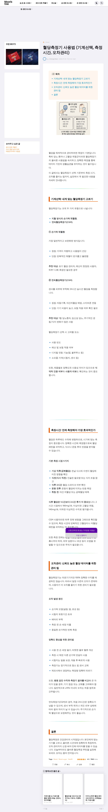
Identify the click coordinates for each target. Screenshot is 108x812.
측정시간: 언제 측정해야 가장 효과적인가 (73, 82)
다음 (45, 809)
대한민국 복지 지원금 (13, 151)
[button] (96, 3)
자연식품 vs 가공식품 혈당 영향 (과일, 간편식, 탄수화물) (52, 798)
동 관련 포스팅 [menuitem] (26, 9)
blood (47, 42)
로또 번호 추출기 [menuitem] (42, 3)
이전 (100, 809)
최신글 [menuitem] (53, 3)
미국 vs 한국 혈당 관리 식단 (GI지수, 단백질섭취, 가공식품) (93, 798)
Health (70, 759)
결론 (56, 94)
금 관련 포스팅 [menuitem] (66, 3)
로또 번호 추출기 (11, 147)
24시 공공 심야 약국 (12, 149)
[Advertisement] (54, 24)
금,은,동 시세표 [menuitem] (25, 3)
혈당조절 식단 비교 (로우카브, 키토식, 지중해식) (73, 798)
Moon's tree (8, 3)
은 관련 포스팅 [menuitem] (82, 3)
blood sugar (63, 759)
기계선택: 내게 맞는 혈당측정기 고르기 (72, 78)
